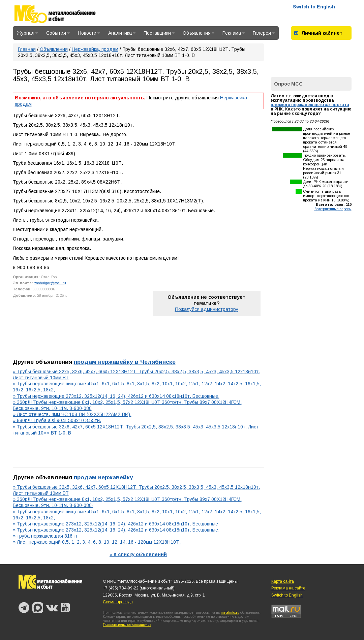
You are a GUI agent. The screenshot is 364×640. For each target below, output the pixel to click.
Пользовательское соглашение (127, 625)
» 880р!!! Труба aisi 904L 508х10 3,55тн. (57, 420)
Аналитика (121, 33)
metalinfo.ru (230, 612)
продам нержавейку (103, 477)
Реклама (233, 33)
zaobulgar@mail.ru (50, 283)
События (58, 33)
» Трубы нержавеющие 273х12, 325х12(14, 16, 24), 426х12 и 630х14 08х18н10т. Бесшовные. (116, 396)
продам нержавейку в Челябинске (125, 361)
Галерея (264, 33)
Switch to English (314, 6)
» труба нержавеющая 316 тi (45, 536)
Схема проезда (118, 602)
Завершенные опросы (333, 209)
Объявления (198, 33)
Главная (27, 49)
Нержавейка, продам (95, 49)
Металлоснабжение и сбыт (64, 14)
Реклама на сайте (288, 588)
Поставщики (159, 33)
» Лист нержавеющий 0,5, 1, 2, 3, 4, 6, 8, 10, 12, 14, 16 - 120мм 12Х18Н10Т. (97, 542)
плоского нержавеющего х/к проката (310, 104)
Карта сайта (282, 581)
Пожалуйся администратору (206, 309)
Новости (89, 33)
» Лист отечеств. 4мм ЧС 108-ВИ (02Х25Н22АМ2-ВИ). (72, 414)
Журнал (27, 33)
